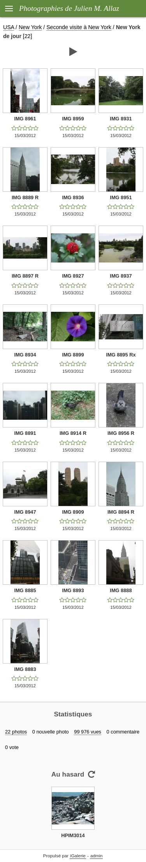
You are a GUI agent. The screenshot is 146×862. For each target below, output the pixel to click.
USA (8, 27)
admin (96, 855)
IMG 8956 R (120, 433)
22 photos (16, 732)
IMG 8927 (73, 276)
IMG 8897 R (25, 276)
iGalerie (78, 855)
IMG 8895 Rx (120, 355)
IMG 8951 (121, 197)
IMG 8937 (121, 276)
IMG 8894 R (120, 512)
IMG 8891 (25, 433)
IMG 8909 (73, 512)
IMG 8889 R (25, 197)
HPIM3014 (72, 835)
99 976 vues (87, 732)
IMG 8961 (25, 119)
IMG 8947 (25, 512)
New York (30, 27)
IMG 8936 (73, 197)
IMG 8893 (73, 590)
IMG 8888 (121, 590)
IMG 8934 (25, 355)
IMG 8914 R (73, 433)
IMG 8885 (25, 590)
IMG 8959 (73, 119)
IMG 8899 (73, 355)
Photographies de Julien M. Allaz (69, 8)
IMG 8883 (25, 669)
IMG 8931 (121, 119)
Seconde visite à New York (78, 27)
